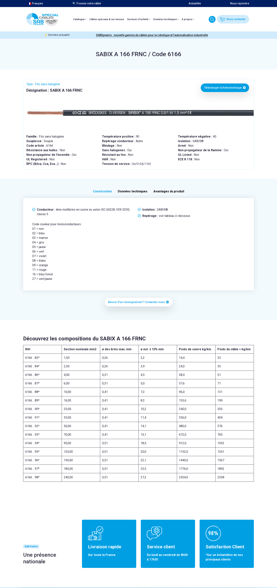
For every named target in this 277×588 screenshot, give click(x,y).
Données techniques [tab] (132, 191)
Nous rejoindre (239, 3)
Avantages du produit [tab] (168, 191)
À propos (187, 19)
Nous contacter (236, 19)
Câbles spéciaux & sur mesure (106, 19)
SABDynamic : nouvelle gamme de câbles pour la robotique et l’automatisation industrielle (152, 35)
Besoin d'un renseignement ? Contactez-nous (138, 302)
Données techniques (165, 19)
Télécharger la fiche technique (225, 87)
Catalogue (79, 19)
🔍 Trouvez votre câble (86, 3)
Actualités (195, 3)
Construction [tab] (102, 191)
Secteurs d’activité (137, 19)
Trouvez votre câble (212, 19)
